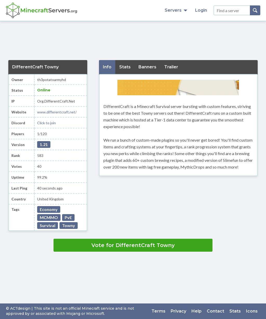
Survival (47, 225)
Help (196, 311)
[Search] (255, 10)
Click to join (46, 123)
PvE (68, 217)
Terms (158, 311)
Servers (176, 10)
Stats (235, 311)
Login (201, 10)
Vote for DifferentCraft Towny (133, 245)
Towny (68, 225)
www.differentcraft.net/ (57, 112)
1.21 (44, 144)
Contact (215, 311)
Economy (49, 209)
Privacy (178, 311)
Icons (252, 311)
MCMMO (49, 217)
